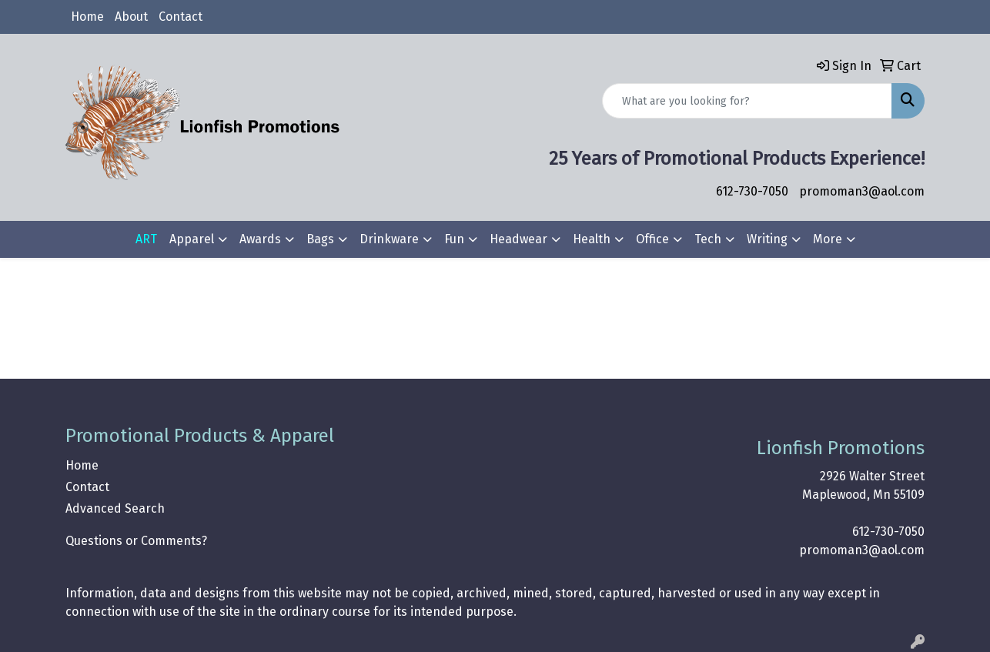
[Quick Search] (747, 101)
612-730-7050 (752, 191)
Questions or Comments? (136, 540)
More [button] (827, 239)
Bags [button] (320, 239)
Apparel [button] (191, 239)
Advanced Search (115, 508)
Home (87, 16)
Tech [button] (707, 239)
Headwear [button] (518, 239)
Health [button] (591, 239)
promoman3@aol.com (862, 191)
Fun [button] (454, 239)
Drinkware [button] (389, 239)
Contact (180, 16)
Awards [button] (260, 239)
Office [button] (652, 239)
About (131, 16)
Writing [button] (767, 239)
